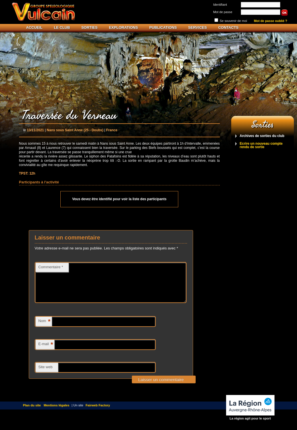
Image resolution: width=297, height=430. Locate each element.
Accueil (34, 27)
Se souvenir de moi (233, 20)
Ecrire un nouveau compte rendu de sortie (261, 145)
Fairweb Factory (98, 412)
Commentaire (50, 267)
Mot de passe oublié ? (270, 20)
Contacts (228, 27)
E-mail (45, 351)
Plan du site (32, 412)
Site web (45, 374)
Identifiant (220, 4)
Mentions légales (56, 412)
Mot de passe (222, 12)
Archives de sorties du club (262, 136)
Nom (44, 328)
